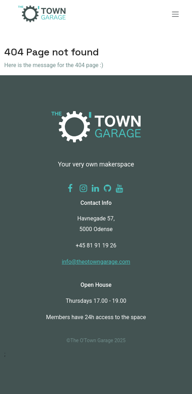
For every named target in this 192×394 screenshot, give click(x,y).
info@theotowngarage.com (96, 261)
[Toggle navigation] (96, 14)
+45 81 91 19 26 (96, 245)
